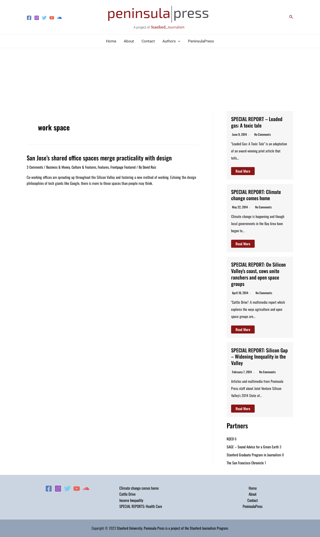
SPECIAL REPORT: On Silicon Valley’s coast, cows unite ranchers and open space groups (259, 273)
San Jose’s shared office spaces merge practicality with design (94, 157)
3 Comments (35, 166)
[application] (178, 41)
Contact (252, 500)
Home (253, 488)
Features (103, 166)
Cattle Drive (127, 494)
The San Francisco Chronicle (245, 462)
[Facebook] (29, 17)
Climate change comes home (139, 488)
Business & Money (58, 166)
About (252, 494)
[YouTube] (51, 17)
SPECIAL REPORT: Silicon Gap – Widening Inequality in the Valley (257, 356)
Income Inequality (131, 500)
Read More (243, 171)
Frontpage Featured (123, 166)
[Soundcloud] (59, 17)
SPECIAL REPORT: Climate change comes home (257, 195)
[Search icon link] (291, 17)
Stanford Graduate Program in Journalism (254, 454)
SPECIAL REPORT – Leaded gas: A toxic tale (258, 122)
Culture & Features (84, 166)
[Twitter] (44, 17)
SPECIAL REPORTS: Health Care (140, 506)
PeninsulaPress (252, 506)
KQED (230, 438)
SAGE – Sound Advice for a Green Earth (253, 446)
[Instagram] (36, 17)
